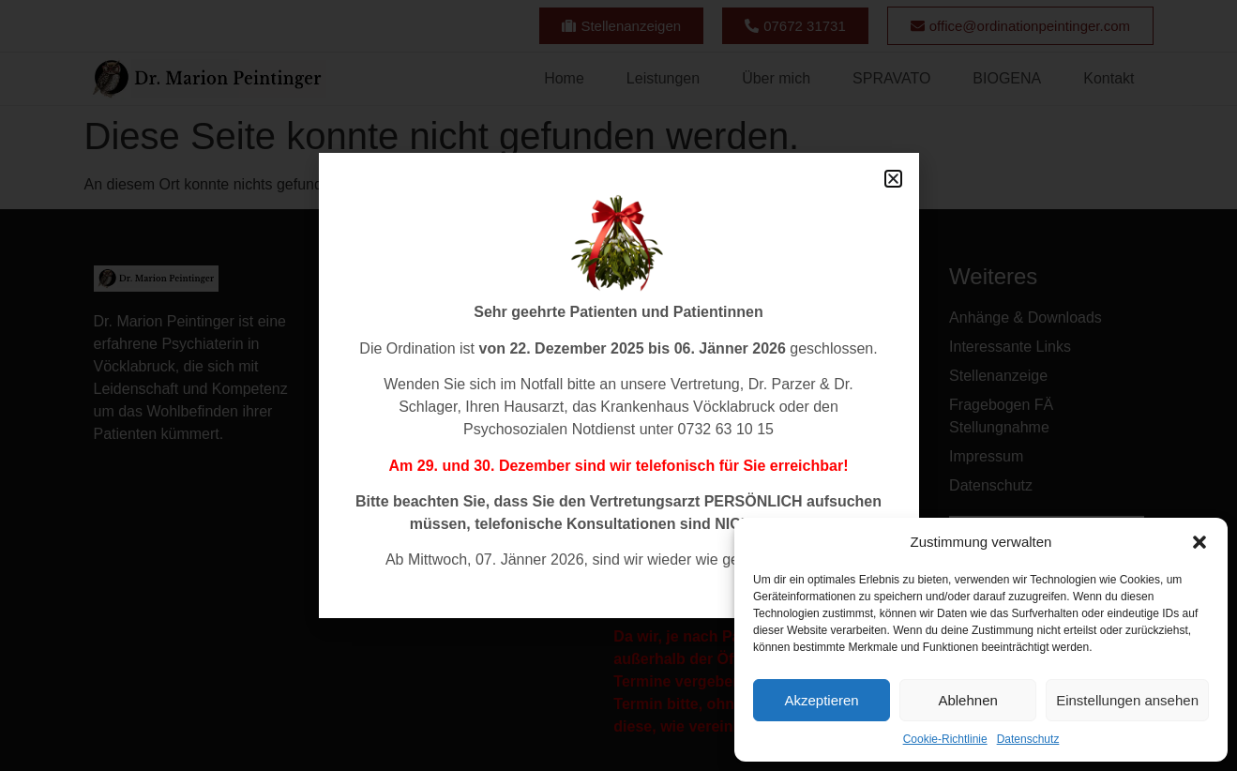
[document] (618, 385)
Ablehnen (967, 700)
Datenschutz (1028, 739)
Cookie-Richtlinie (945, 739)
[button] (1199, 542)
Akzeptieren (821, 700)
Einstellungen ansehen (1127, 700)
